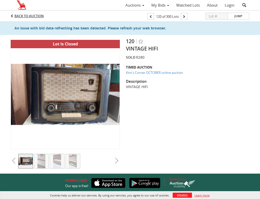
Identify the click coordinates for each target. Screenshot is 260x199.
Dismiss (182, 195)
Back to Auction (29, 16)
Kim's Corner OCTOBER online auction (154, 72)
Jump (238, 16)
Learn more (201, 195)
